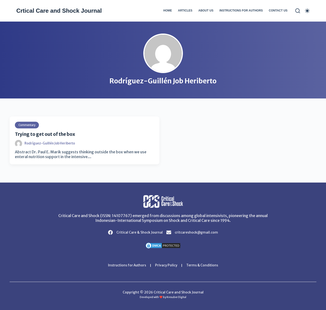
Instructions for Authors (241, 10)
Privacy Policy (167, 265)
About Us (205, 10)
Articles (185, 10)
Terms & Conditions (203, 265)
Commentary (27, 125)
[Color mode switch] (307, 10)
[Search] (297, 10)
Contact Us (278, 10)
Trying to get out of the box (48, 134)
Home (167, 10)
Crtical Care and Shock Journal (59, 10)
